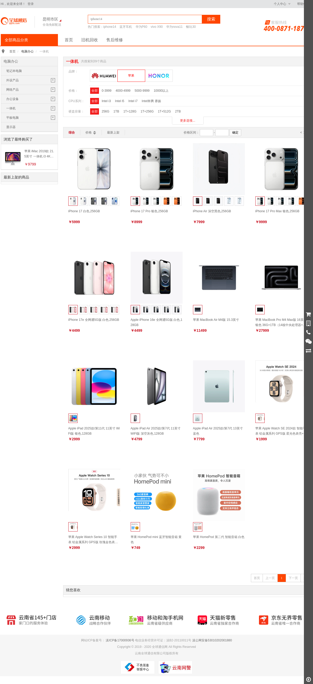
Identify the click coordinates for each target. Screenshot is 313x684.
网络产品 (12, 89)
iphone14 (109, 27)
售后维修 (114, 40)
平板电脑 (12, 117)
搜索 (211, 19)
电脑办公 (27, 51)
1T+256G (147, 111)
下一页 (293, 578)
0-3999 (106, 90)
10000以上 (161, 90)
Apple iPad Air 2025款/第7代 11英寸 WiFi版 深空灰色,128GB (156, 431)
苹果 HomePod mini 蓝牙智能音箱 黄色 (156, 539)
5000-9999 (142, 90)
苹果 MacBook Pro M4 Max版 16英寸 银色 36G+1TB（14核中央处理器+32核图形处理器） (281, 322)
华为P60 (141, 27)
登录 (31, 4)
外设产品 (12, 80)
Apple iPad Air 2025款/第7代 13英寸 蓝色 (218, 431)
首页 (69, 40)
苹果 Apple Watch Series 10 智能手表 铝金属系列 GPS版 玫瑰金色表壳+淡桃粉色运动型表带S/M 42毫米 (93, 539)
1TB (116, 111)
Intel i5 (119, 101)
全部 (94, 90)
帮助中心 (303, 4)
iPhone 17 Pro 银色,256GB (149, 211)
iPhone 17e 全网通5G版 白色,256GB (93, 320)
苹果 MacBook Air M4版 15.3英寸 (216, 320)
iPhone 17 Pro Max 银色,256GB (277, 211)
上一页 (270, 578)
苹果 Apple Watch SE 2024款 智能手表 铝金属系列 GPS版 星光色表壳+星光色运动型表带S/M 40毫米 (281, 431)
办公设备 (12, 99)
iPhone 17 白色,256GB (84, 211)
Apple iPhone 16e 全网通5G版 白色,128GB (156, 322)
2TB (178, 111)
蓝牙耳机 (125, 27)
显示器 (11, 127)
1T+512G (164, 111)
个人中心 (282, 4)
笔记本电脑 (14, 71)
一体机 (11, 108)
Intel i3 (106, 101)
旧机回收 (89, 40)
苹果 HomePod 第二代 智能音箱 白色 (219, 537)
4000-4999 (123, 90)
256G (105, 111)
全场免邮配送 (52, 24)
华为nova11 (174, 27)
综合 (72, 132)
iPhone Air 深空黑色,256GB (212, 211)
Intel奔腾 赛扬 (151, 101)
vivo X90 (157, 27)
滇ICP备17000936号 (120, 640)
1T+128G (129, 111)
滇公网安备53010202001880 (212, 640)
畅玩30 (191, 27)
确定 (235, 132)
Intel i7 (132, 101)
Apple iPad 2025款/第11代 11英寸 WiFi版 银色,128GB (94, 431)
